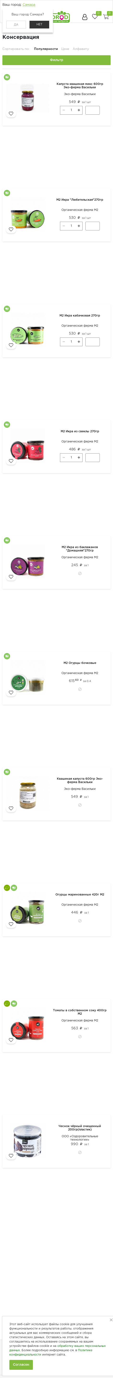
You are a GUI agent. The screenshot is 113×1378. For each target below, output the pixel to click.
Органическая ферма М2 (79, 210)
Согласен (21, 1364)
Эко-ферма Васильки (80, 94)
